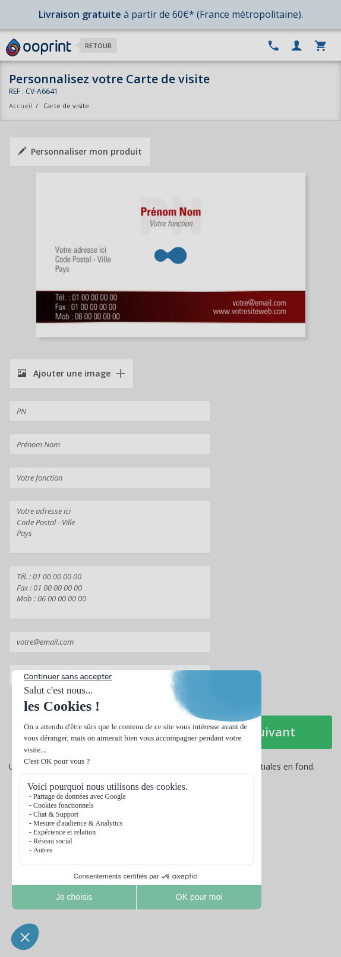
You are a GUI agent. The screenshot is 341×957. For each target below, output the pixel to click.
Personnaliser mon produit (80, 151)
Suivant (273, 732)
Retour (98, 45)
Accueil (20, 105)
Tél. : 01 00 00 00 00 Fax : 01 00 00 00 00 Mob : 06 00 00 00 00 (110, 592)
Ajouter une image (64, 373)
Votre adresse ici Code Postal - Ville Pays (110, 527)
